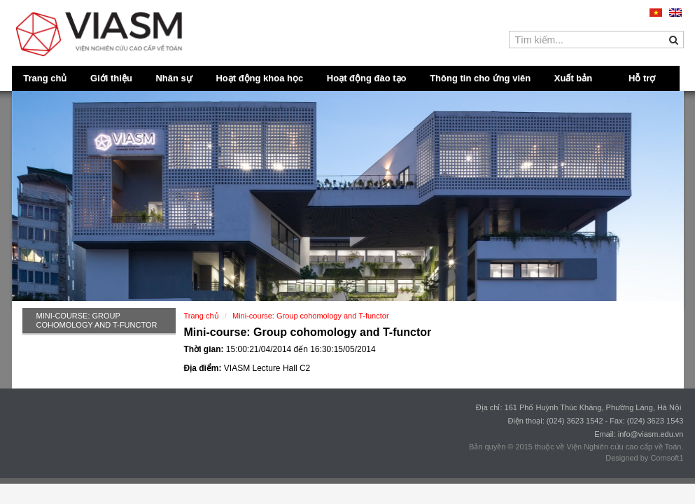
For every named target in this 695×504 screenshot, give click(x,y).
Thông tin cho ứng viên (480, 78)
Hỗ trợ (642, 78)
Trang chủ (44, 78)
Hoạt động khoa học (259, 78)
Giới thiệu (111, 78)
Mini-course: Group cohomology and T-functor (96, 320)
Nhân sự (173, 78)
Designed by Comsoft (642, 458)
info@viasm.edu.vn (651, 434)
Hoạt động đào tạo (367, 78)
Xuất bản (573, 78)
